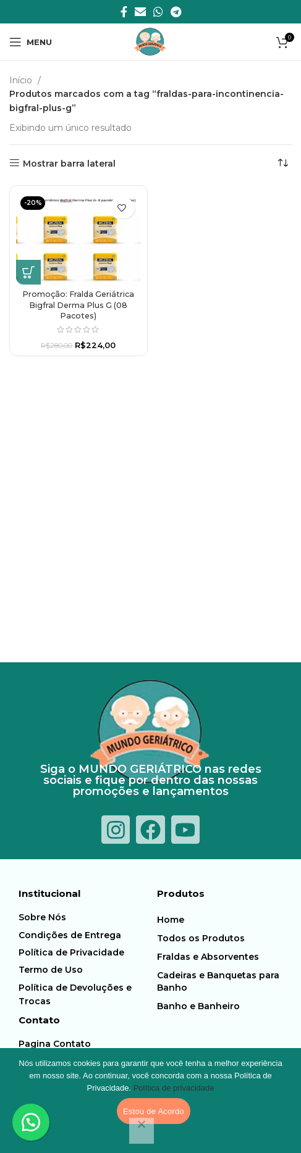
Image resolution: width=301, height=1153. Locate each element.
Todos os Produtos (201, 938)
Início (22, 80)
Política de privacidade (174, 1088)
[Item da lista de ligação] (84, 917)
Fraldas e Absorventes (208, 956)
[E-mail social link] (140, 11)
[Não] (141, 1131)
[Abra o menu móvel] (30, 42)
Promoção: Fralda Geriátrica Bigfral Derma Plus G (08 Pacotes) (78, 304)
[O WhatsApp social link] (158, 11)
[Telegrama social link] (176, 11)
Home (170, 919)
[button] (28, 272)
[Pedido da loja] (282, 163)
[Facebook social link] (124, 11)
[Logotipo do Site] (150, 41)
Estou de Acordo (153, 1111)
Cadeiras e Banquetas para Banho (218, 981)
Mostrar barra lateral (69, 163)
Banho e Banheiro (198, 1006)
